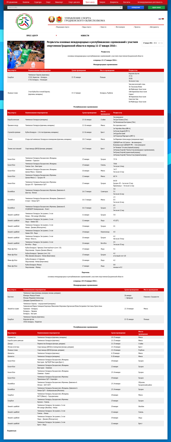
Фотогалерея (120, 27)
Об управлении (12, 2)
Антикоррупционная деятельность (150, 2)
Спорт (48, 2)
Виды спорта (87, 27)
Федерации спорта (62, 27)
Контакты (126, 2)
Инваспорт (59, 2)
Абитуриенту (154, 27)
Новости (103, 27)
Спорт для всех (74, 2)
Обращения (136, 7)
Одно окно (156, 7)
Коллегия (26, 2)
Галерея (102, 2)
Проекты (137, 27)
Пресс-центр (90, 2)
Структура (37, 2)
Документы (114, 2)
